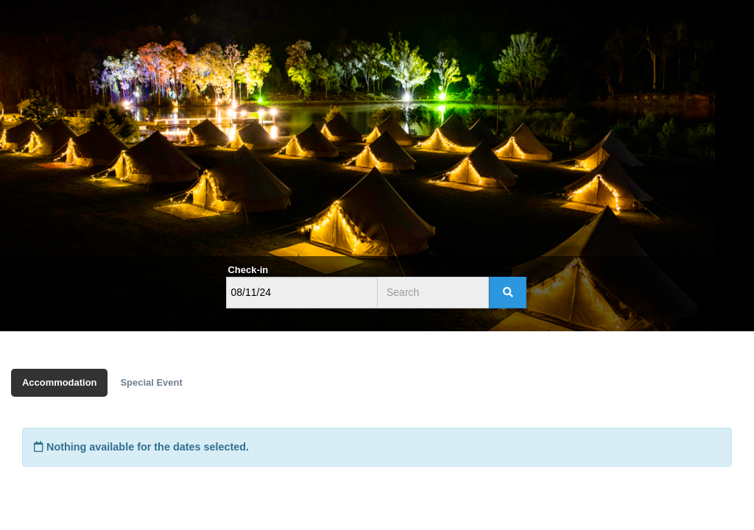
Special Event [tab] (151, 382)
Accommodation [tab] (59, 382)
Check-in (248, 269)
